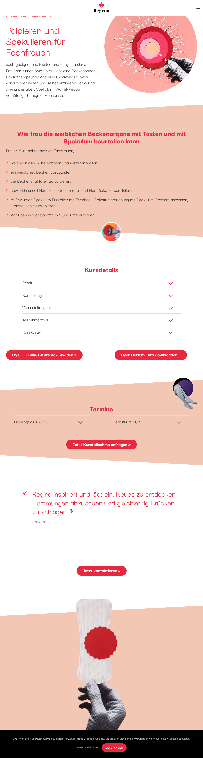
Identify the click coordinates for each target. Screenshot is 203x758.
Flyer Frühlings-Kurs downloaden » (44, 354)
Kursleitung (98, 295)
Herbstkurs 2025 (148, 421)
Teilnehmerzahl (98, 319)
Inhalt (98, 282)
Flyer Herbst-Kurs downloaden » (151, 354)
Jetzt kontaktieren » (102, 570)
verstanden (114, 747)
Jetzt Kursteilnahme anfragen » (101, 444)
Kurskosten (98, 331)
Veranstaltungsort (98, 307)
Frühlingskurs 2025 (49, 421)
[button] (198, 7)
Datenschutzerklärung (87, 747)
